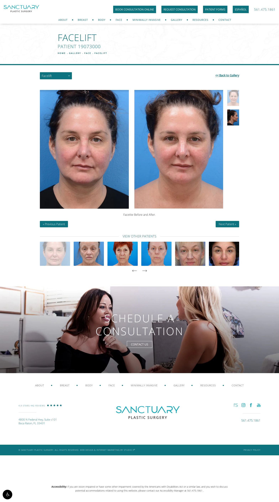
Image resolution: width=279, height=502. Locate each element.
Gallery (75, 53)
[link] (40, 408)
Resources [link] (200, 19)
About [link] (63, 19)
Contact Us (139, 344)
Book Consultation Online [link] (134, 9)
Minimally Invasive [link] (147, 19)
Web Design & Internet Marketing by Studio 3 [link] (107, 450)
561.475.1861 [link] (264, 9)
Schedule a (140, 325)
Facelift (100, 53)
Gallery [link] (176, 19)
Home (62, 53)
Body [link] (102, 19)
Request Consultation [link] (180, 9)
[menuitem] (63, 20)
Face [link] (119, 19)
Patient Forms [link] (215, 9)
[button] (7, 494)
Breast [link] (83, 19)
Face (87, 53)
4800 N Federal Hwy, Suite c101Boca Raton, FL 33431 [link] (38, 421)
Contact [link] (225, 19)
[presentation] (134, 271)
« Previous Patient (54, 224)
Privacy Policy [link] (252, 450)
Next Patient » (227, 224)
